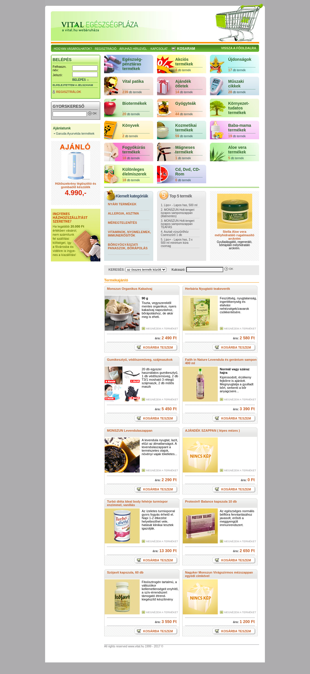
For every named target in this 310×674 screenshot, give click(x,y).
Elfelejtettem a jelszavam (73, 85)
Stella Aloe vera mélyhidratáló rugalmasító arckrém (234, 235)
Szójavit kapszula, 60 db (125, 572)
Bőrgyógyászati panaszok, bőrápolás (127, 246)
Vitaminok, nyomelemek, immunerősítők (129, 233)
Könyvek (130, 125)
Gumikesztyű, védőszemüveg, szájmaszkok (140, 359)
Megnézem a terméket (162, 328)
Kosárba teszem (157, 347)
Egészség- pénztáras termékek (132, 64)
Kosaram (186, 49)
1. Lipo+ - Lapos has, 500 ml (179, 205)
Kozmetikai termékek (186, 127)
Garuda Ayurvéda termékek (75, 133)
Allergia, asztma (123, 213)
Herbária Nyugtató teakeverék (207, 288)
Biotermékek (134, 103)
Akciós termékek (184, 61)
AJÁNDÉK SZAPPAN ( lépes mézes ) (212, 430)
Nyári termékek (122, 204)
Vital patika (133, 81)
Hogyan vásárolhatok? (73, 48)
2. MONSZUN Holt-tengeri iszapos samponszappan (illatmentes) (177, 213)
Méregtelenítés (122, 222)
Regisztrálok (68, 92)
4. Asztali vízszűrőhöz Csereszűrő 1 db (175, 233)
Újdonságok (239, 59)
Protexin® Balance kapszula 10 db (211, 501)
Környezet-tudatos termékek (238, 108)
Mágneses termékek (185, 149)
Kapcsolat (159, 48)
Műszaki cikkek (236, 83)
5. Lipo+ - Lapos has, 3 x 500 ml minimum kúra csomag (177, 243)
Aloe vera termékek (237, 149)
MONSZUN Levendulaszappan (129, 430)
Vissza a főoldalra (238, 48)
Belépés (79, 79)
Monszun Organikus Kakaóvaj (129, 288)
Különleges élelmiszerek (134, 171)
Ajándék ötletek (183, 83)
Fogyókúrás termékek (133, 149)
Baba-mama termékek (239, 127)
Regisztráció (106, 48)
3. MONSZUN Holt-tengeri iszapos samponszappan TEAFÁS (177, 224)
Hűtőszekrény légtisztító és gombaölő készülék (75, 185)
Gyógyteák (185, 103)
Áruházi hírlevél (133, 48)
